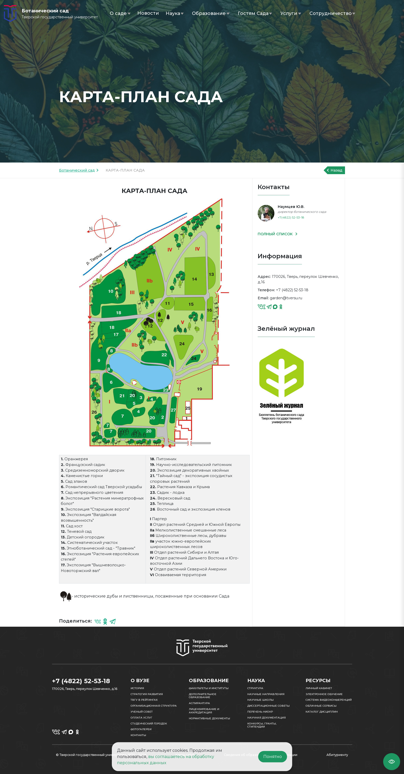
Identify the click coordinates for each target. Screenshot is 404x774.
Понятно (272, 756)
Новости (148, 13)
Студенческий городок (149, 723)
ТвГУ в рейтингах (144, 700)
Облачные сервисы (321, 705)
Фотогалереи (141, 729)
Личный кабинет (319, 688)
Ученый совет (142, 711)
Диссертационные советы (268, 705)
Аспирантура (199, 703)
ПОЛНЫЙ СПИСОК (276, 234)
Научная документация (266, 717)
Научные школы (260, 700)
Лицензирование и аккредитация (204, 710)
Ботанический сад (77, 170)
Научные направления (265, 694)
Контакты (138, 735)
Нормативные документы (209, 718)
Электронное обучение (324, 694)
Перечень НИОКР (260, 711)
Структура (255, 688)
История (137, 688)
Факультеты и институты (209, 688)
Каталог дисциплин (322, 711)
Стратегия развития (147, 694)
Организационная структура (154, 705)
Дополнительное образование (202, 695)
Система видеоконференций (329, 700)
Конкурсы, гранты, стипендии (261, 725)
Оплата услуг (141, 717)
